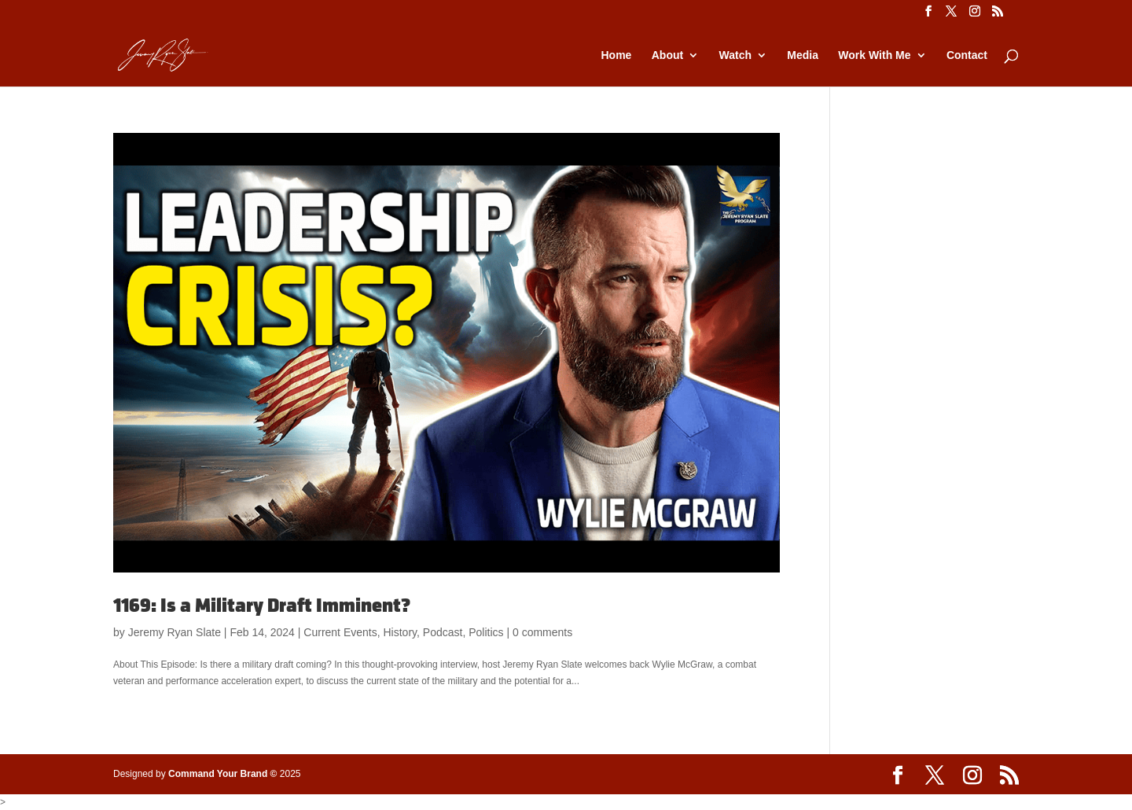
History (400, 632)
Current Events (340, 632)
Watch (735, 55)
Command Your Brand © (222, 773)
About (667, 55)
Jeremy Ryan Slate (174, 632)
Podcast (443, 632)
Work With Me (874, 55)
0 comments (542, 632)
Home (616, 55)
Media (802, 55)
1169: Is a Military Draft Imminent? (261, 606)
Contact (966, 55)
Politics (486, 632)
